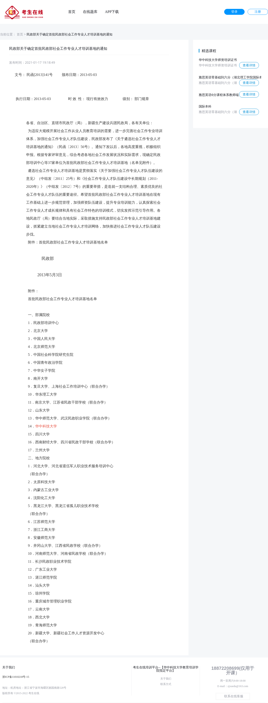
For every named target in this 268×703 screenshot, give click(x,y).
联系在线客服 (233, 696)
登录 (234, 11)
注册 (258, 11)
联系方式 (165, 684)
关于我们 (165, 678)
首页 (71, 12)
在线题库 (90, 12)
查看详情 (249, 65)
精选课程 (209, 50)
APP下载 (112, 12)
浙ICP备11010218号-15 (15, 676)
